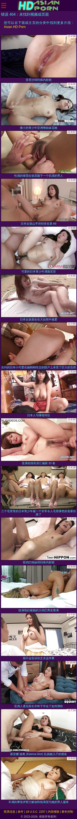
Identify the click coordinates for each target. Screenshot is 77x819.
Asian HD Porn (15, 27)
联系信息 (9, 811)
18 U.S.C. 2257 (36, 811)
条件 (20, 811)
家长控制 (67, 811)
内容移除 (53, 811)
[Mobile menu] (3, 5)
